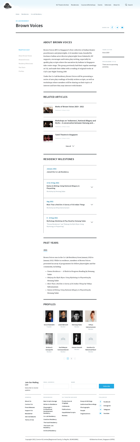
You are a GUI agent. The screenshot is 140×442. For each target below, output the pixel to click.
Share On (105, 27)
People (82, 410)
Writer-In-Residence (50, 404)
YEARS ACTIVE (107, 50)
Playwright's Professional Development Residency (48, 410)
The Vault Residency (50, 422)
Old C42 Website (30, 417)
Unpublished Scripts (69, 412)
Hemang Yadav (77, 325)
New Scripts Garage (50, 401)
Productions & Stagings (67, 402)
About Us (115, 5)
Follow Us (103, 397)
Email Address (48, 382)
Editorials (106, 5)
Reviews (64, 415)
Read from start (24, 50)
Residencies (73, 5)
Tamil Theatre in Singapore (66, 134)
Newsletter (28, 414)
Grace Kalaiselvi (49, 325)
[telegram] (117, 27)
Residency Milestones (26, 63)
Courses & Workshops (87, 5)
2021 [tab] (45, 250)
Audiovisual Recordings (88, 404)
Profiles (21, 71)
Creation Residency (50, 419)
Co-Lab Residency (36, 14)
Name (73, 382)
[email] (122, 27)
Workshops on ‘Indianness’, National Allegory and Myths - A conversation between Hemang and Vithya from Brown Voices (75, 121)
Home (17, 14)
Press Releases (30, 407)
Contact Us (29, 404)
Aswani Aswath (77, 347)
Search (127, 5)
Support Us (29, 410)
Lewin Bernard (63, 325)
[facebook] (112, 27)
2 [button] (71, 358)
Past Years (22, 67)
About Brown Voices (25, 56)
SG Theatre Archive (61, 5)
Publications (66, 409)
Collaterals (65, 406)
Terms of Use (29, 420)
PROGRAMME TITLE (109, 61)
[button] (75, 358)
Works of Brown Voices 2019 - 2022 (69, 106)
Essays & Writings (86, 401)
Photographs (85, 407)
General (28, 397)
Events (98, 5)
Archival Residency (49, 431)
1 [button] (67, 358)
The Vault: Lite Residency (48, 426)
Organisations (85, 414)
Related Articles (24, 60)
